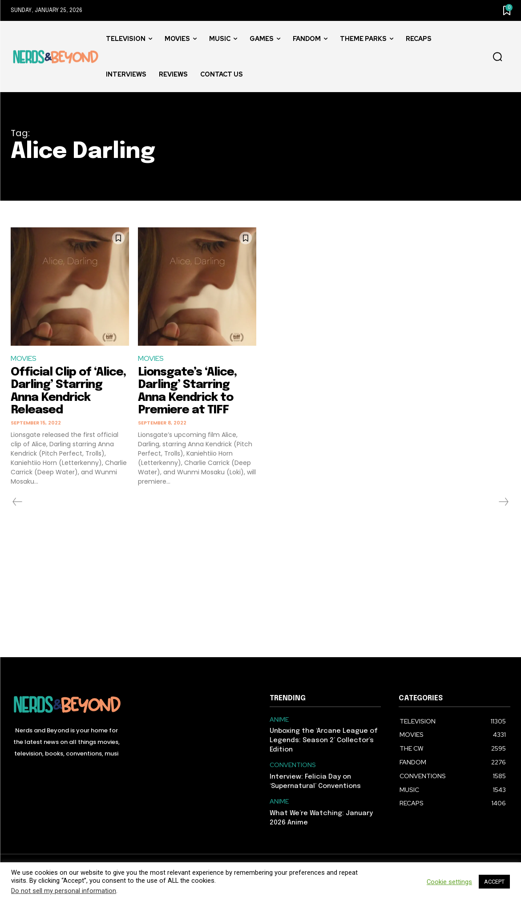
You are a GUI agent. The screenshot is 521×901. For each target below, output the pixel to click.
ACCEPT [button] (494, 881)
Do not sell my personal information (63, 891)
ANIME (279, 719)
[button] (497, 57)
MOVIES (23, 358)
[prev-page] (17, 502)
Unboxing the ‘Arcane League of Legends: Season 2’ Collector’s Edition (324, 740)
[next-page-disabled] (503, 502)
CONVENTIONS (293, 765)
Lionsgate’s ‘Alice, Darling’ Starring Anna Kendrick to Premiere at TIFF (187, 391)
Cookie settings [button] (449, 882)
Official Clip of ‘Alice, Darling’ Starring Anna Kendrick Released (68, 391)
